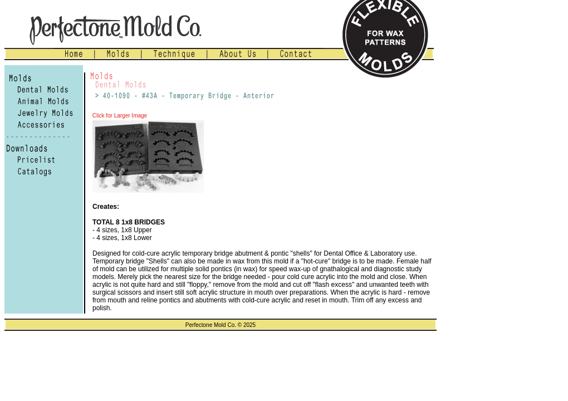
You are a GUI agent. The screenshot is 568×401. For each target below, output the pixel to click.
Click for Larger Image (119, 116)
